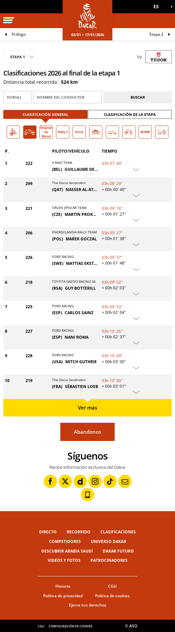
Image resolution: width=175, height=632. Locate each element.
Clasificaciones (118, 532)
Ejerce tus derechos (87, 605)
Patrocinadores (109, 560)
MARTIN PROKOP (82, 214)
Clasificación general (45, 114)
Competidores (65, 541)
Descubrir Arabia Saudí (67, 551)
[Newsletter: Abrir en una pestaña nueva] (125, 481)
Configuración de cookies (70, 626)
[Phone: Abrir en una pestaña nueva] (87, 494)
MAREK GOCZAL (81, 239)
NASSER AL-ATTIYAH (85, 189)
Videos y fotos (64, 560)
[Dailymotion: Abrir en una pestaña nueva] (80, 481)
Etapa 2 (156, 34)
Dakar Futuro (118, 551)
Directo (48, 532)
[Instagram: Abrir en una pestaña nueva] (95, 481)
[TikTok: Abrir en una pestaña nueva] (110, 481)
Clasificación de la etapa (130, 114)
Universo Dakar (108, 541)
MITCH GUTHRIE (81, 362)
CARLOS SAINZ (79, 313)
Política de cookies (112, 596)
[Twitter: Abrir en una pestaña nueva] (65, 481)
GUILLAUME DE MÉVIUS (88, 169)
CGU (112, 586)
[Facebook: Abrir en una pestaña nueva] (50, 481)
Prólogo (19, 34)
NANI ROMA (76, 337)
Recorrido (78, 532)
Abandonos (87, 431)
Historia (62, 586)
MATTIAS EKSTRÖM (84, 263)
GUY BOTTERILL (80, 288)
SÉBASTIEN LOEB (81, 386)
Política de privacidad (63, 596)
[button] (158, 6)
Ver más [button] (87, 407)
